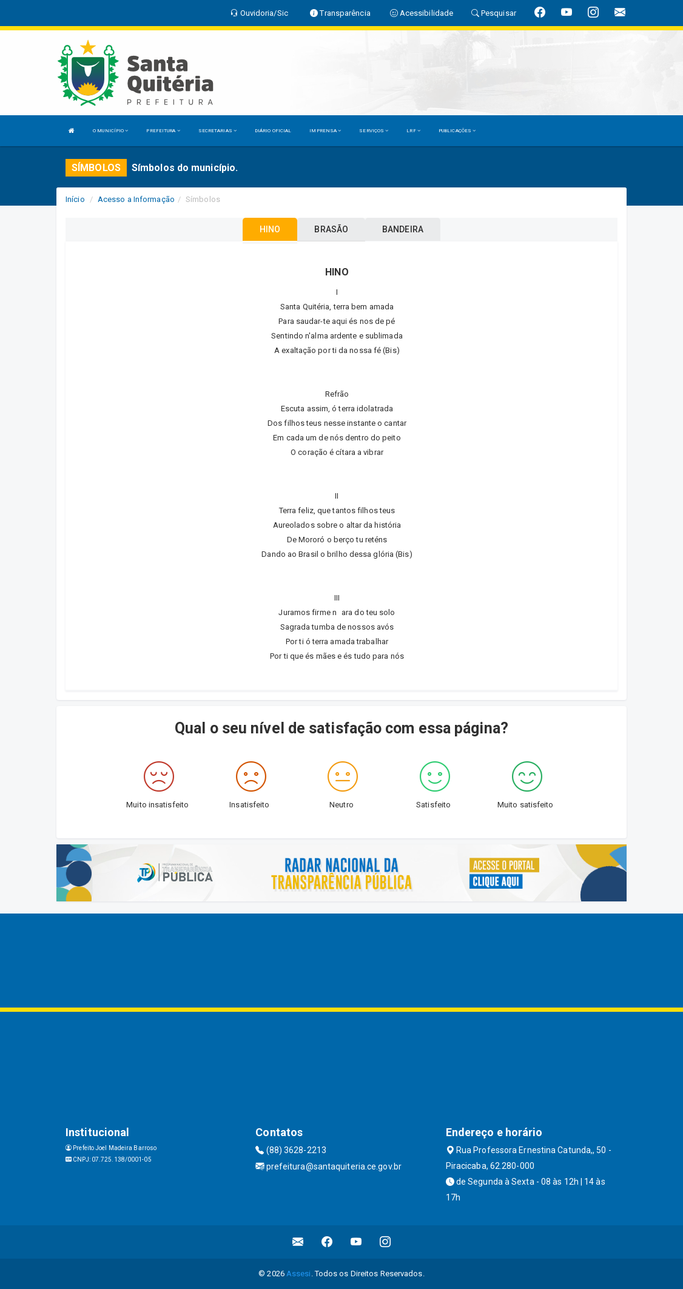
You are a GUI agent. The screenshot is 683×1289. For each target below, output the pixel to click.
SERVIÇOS (373, 130)
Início (75, 199)
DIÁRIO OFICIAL (273, 130)
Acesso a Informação (136, 199)
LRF (413, 130)
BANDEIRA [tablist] (402, 229)
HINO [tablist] (270, 229)
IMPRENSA (325, 130)
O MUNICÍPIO (110, 130)
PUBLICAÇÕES (457, 130)
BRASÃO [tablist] (331, 229)
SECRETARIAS (217, 130)
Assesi (298, 1273)
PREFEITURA (163, 130)
